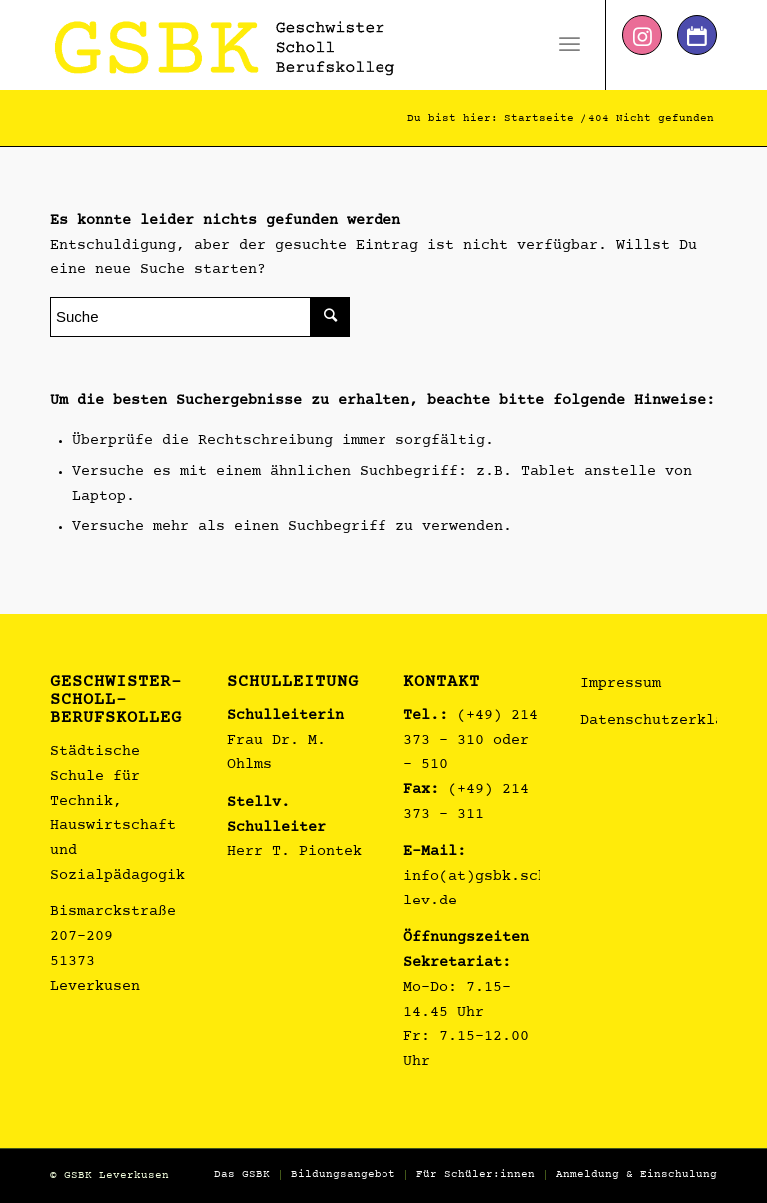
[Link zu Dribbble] (697, 35)
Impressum (620, 684)
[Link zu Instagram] (642, 35)
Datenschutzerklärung (670, 721)
